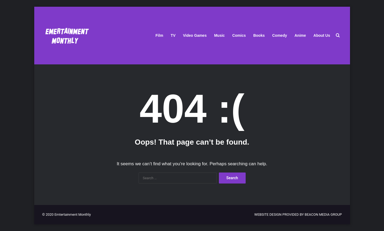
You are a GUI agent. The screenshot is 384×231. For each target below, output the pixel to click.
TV (173, 35)
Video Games (195, 35)
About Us (321, 35)
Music (219, 35)
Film (159, 35)
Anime (300, 35)
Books (259, 35)
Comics (239, 35)
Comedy (279, 35)
